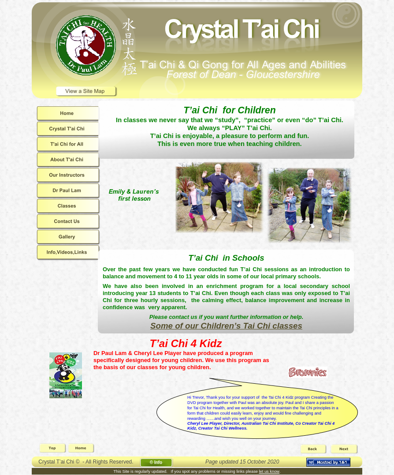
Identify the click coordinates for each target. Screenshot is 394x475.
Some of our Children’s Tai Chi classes (226, 325)
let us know (269, 471)
